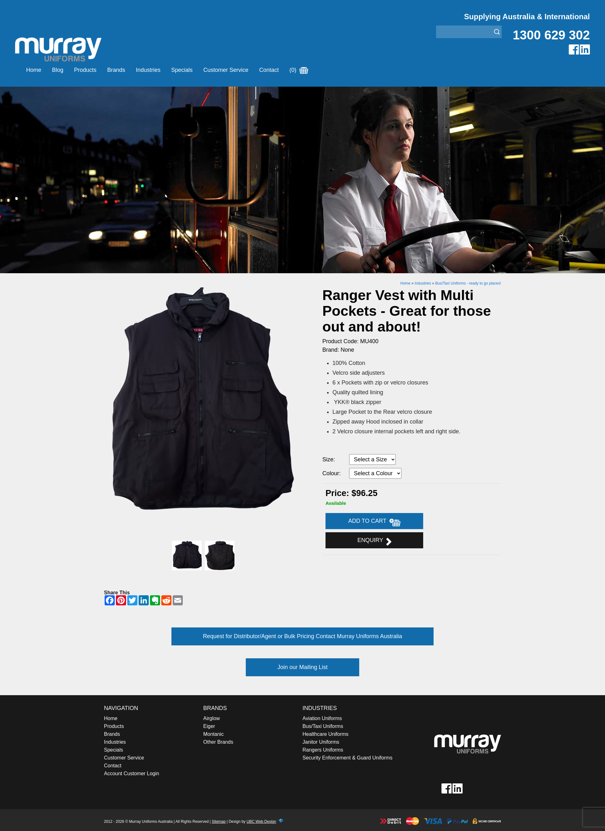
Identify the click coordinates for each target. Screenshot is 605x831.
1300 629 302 (551, 35)
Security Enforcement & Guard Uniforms (347, 757)
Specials (182, 70)
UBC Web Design (261, 821)
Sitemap (219, 821)
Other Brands (218, 742)
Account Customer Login (131, 773)
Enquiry (374, 541)
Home (33, 70)
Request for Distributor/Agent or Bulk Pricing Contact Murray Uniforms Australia (302, 636)
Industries (148, 70)
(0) (298, 70)
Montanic (213, 734)
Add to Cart (374, 522)
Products (85, 70)
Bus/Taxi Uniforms (322, 726)
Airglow (211, 718)
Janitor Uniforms (320, 742)
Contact (269, 70)
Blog (57, 70)
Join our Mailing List (302, 667)
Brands (116, 70)
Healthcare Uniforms (325, 734)
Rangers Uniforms (322, 750)
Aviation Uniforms (322, 718)
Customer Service (225, 70)
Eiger (209, 726)
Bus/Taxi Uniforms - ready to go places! (468, 283)
